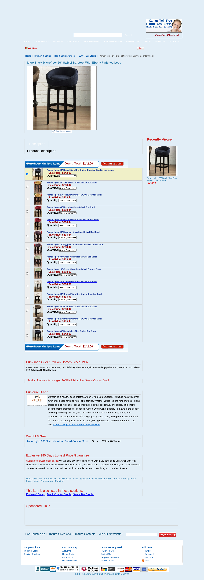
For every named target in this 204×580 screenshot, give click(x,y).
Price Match (67, 557)
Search (128, 35)
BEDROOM (58, 41)
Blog (147, 560)
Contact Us (106, 554)
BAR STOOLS (42, 41)
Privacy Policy (107, 560)
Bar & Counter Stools (65, 56)
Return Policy (68, 554)
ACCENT (28, 41)
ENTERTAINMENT (92, 41)
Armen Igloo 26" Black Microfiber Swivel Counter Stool (162, 179)
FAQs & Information (110, 557)
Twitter (148, 551)
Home (28, 56)
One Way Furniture (45, 28)
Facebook (149, 554)
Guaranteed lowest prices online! (42, 461)
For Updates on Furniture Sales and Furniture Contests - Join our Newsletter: (74, 534)
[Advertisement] (58, 7)
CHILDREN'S (73, 41)
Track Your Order (108, 551)
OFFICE (147, 41)
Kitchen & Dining (42, 56)
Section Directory (32, 554)
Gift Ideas (32, 48)
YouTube (149, 557)
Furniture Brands (32, 551)
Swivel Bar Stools (88, 56)
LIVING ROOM (132, 41)
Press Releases (69, 560)
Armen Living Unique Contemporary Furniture (76, 424)
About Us (66, 551)
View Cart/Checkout (167, 35)
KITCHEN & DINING (113, 41)
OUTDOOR (160, 41)
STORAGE (174, 41)
